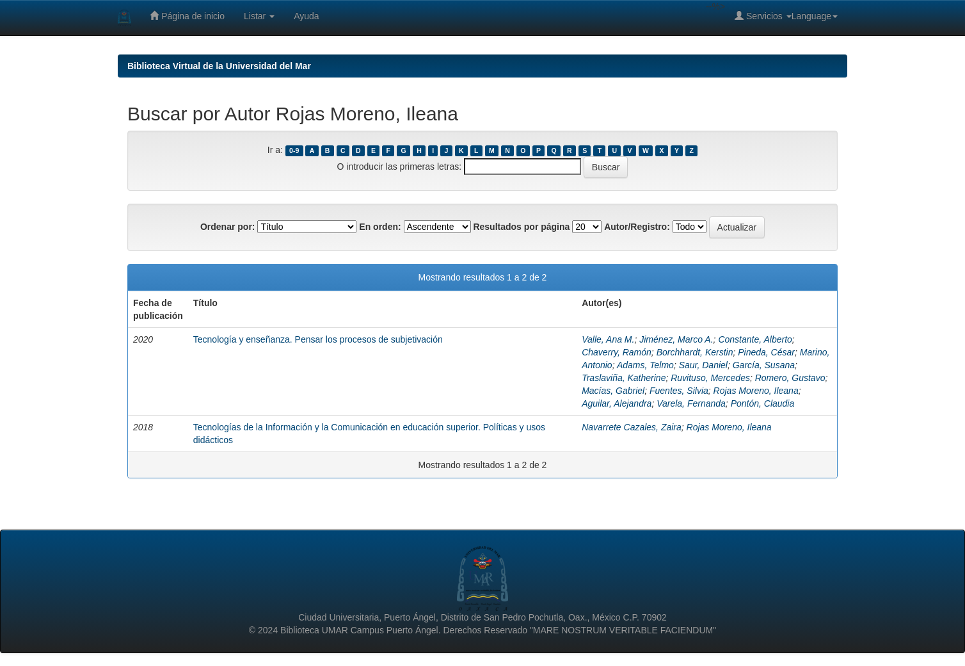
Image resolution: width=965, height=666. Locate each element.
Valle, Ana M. (608, 339)
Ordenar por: (227, 227)
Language (815, 16)
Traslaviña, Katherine (624, 378)
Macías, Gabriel (613, 391)
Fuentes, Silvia (679, 391)
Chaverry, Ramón (616, 352)
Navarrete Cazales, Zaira (632, 427)
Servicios (763, 15)
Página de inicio (187, 15)
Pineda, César (766, 352)
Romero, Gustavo (790, 378)
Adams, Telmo (645, 365)
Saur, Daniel (703, 365)
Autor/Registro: (637, 227)
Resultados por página (521, 227)
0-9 (294, 150)
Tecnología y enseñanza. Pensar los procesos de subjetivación (318, 339)
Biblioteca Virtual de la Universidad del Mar (219, 66)
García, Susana (764, 365)
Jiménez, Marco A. (676, 339)
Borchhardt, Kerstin (695, 352)
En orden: (380, 227)
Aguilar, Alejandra (616, 403)
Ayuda (306, 16)
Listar (259, 16)
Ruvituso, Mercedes (710, 378)
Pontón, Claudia (763, 403)
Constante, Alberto (755, 339)
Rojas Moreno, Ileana (756, 391)
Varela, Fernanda (691, 403)
